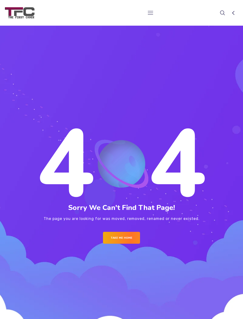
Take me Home (121, 237)
